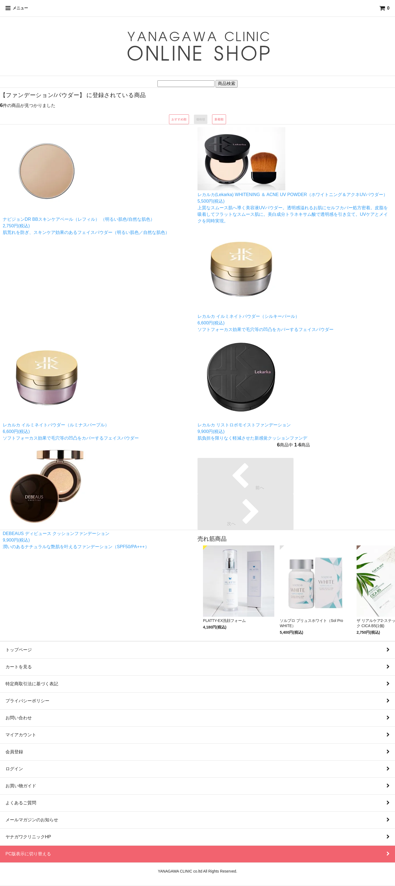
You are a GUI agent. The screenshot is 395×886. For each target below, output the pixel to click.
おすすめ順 (179, 119)
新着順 (219, 119)
